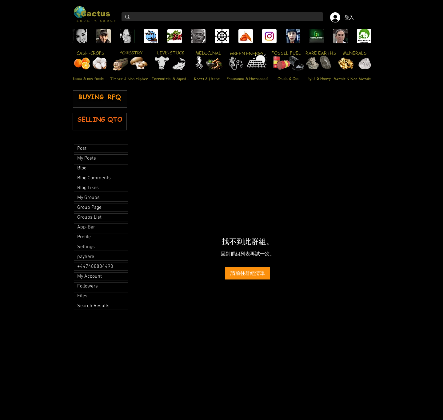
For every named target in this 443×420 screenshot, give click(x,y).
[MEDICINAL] (208, 53)
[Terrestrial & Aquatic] (170, 78)
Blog (81, 168)
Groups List (89, 217)
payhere (85, 257)
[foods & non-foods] (88, 78)
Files (82, 296)
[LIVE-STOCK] (171, 52)
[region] (121, 65)
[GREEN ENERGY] (247, 53)
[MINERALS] (354, 53)
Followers (87, 286)
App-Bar (86, 227)
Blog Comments (94, 178)
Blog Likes (88, 188)
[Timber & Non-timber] (129, 78)
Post (81, 148)
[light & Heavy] (319, 78)
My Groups (88, 198)
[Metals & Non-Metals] (352, 78)
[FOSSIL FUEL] (286, 53)
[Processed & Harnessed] (247, 78)
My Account (89, 276)
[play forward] (365, 36)
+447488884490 (95, 266)
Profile (84, 237)
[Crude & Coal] (288, 78)
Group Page (89, 207)
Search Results (93, 306)
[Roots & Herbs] (207, 78)
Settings (86, 247)
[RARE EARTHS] (320, 53)
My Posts (86, 158)
